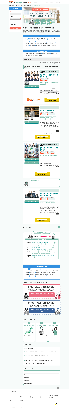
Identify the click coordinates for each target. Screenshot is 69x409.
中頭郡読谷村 (50, 40)
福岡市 (45, 255)
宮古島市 (26, 40)
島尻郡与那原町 (27, 41)
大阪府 (42, 112)
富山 (39, 245)
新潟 (32, 245)
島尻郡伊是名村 (53, 45)
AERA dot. (21, 397)
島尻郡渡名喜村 (43, 45)
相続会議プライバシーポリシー (33, 404)
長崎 (37, 252)
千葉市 (43, 257)
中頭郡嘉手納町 (30, 40)
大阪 (32, 249)
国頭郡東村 (47, 43)
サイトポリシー (19, 404)
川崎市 (40, 257)
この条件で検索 (15, 28)
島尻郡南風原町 (38, 41)
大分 (41, 252)
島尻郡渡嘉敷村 (32, 45)
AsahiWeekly (51, 397)
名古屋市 (39, 255)
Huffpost (21, 396)
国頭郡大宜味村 (42, 43)
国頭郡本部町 (48, 41)
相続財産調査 (48, 53)
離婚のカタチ (12, 400)
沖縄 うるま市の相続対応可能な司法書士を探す (42, 310)
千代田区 (47, 151)
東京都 (42, 151)
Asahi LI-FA (41, 397)
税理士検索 (46, 2)
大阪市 (47, 112)
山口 (37, 251)
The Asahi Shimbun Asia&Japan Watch (53, 395)
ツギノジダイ (41, 396)
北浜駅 (52, 112)
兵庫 (34, 249)
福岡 (32, 252)
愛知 (32, 247)
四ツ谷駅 (52, 197)
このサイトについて (13, 404)
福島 (47, 242)
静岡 (34, 247)
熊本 (39, 252)
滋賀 (41, 249)
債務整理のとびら (22, 400)
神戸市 (48, 255)
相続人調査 (43, 53)
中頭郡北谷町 (45, 40)
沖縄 (49, 252)
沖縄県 (42, 78)
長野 (37, 245)
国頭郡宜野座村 (32, 43)
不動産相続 (40, 55)
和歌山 (44, 249)
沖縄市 (32, 38)
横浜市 (33, 255)
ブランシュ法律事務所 (47, 110)
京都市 (51, 255)
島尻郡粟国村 (48, 45)
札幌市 (42, 255)
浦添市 (42, 38)
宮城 (42, 242)
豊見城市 (45, 38)
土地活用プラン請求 (57, 2)
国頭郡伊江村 (51, 43)
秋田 (40, 242)
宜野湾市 (38, 38)
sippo (30, 393)
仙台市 (33, 257)
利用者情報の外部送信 (42, 404)
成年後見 (26, 55)
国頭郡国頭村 (37, 43)
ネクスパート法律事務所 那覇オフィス (49, 76)
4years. (40, 393)
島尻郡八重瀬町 (32, 41)
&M (10, 395)
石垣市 (54, 38)
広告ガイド (15, 405)
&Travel (14, 395)
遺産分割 (30, 53)
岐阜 (37, 247)
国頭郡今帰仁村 (43, 41)
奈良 (39, 249)
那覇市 (26, 38)
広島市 (54, 255)
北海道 (33, 242)
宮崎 (44, 252)
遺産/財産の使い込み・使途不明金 (33, 55)
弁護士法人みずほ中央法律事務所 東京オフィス (49, 194)
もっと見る (41, 47)
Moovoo (11, 397)
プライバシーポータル (49, 404)
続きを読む (53, 88)
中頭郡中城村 (36, 40)
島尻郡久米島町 (38, 45)
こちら (45, 261)
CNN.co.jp (21, 395)
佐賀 (34, 252)
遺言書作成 (26, 53)
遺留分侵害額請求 (38, 53)
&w (12, 395)
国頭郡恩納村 (53, 41)
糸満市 (35, 38)
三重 (39, 247)
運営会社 (11, 405)
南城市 (48, 38)
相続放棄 (34, 53)
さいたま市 (36, 257)
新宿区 (47, 197)
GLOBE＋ (31, 395)
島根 (41, 251)
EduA (10, 396)
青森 (35, 242)
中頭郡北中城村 (55, 40)
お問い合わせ (20, 405)
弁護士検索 (41, 2)
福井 (44, 245)
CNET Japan (21, 393)
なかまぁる (31, 397)
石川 (41, 245)
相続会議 (40, 395)
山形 (44, 242)
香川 (44, 251)
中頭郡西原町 (40, 40)
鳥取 (39, 251)
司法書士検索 (51, 2)
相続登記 (52, 53)
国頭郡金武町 (27, 43)
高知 (51, 251)
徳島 (46, 251)
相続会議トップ (36, 2)
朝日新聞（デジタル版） (13, 393)
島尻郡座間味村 (27, 45)
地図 (57, 93)
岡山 (34, 251)
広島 (32, 251)
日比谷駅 (52, 151)
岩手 (37, 242)
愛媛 (48, 251)
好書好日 (31, 396)
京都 (37, 249)
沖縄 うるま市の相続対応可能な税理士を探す (42, 294)
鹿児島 (47, 252)
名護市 (51, 38)
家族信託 (56, 53)
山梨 (34, 245)
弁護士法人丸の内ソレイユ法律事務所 (49, 149)
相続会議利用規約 (25, 404)
